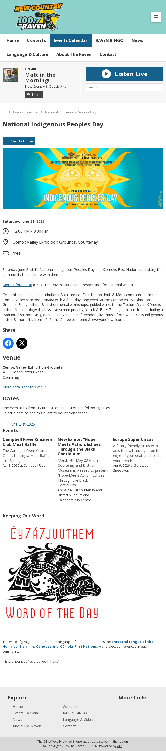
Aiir (119, 746)
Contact (108, 54)
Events (10, 430)
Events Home (22, 141)
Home (13, 40)
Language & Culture (27, 54)
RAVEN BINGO (110, 40)
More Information (17, 284)
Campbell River (35, 465)
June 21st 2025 (22, 424)
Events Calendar (70, 40)
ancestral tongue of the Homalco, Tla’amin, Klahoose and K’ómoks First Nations (78, 644)
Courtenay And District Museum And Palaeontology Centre (80, 495)
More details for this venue (25, 387)
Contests (36, 40)
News (137, 40)
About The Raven (74, 54)
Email (33, 94)
